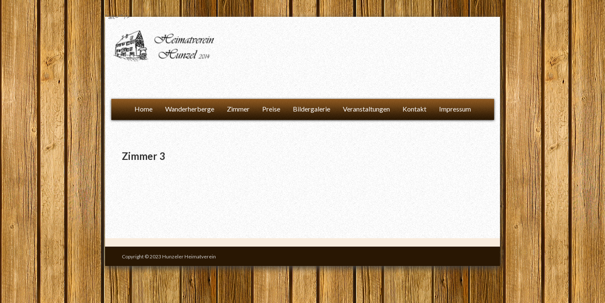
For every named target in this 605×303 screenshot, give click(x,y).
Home (143, 109)
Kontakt (414, 109)
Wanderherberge (189, 109)
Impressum (455, 109)
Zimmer (238, 109)
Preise (271, 109)
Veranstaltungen (366, 109)
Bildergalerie (311, 109)
